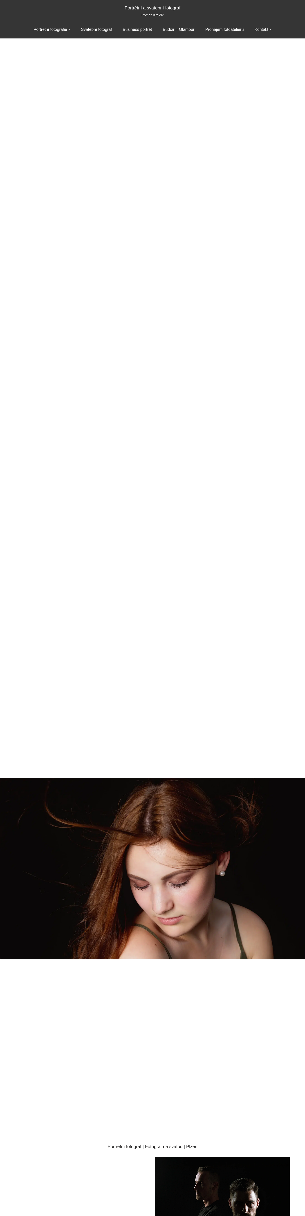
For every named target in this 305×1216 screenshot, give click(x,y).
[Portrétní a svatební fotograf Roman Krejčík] (152, 11)
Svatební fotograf (96, 29)
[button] (69, 29)
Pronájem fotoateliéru (224, 29)
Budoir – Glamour (179, 29)
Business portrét (137, 29)
